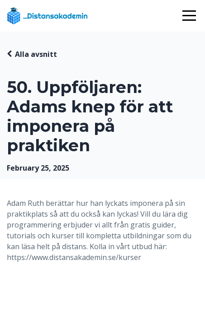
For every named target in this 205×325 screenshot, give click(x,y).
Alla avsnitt (36, 54)
